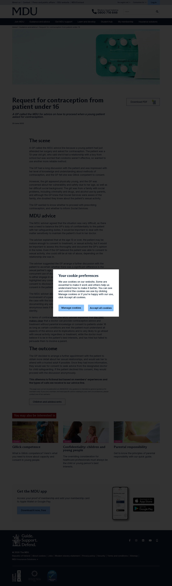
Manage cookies (71, 307)
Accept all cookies (101, 308)
